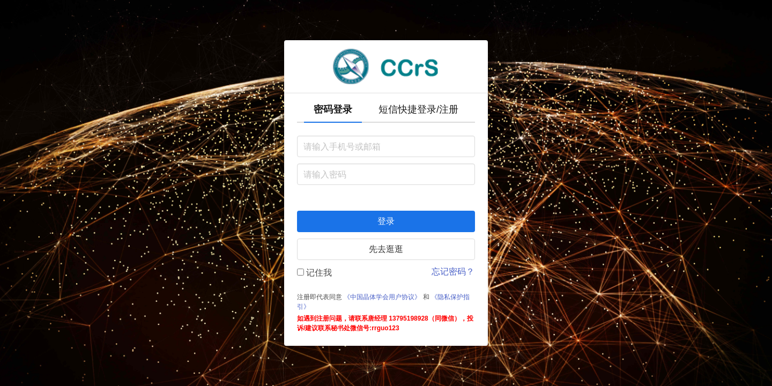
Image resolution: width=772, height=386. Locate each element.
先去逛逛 (386, 249)
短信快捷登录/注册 (418, 109)
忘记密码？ (453, 271)
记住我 (314, 272)
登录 (386, 221)
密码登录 (333, 109)
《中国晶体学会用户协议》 (382, 297)
